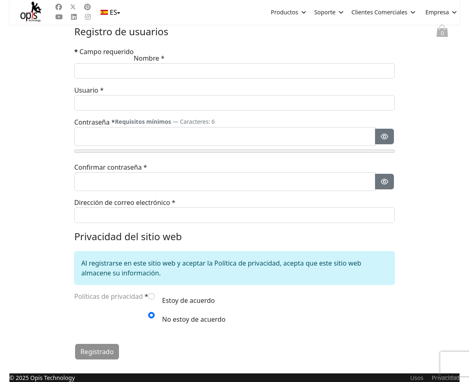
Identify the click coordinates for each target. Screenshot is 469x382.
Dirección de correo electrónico (124, 202)
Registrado (97, 351)
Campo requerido (104, 51)
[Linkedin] (74, 16)
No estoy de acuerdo (194, 319)
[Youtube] (59, 16)
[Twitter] (73, 6)
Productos (284, 12)
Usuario (89, 90)
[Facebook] (58, 6)
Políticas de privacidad (108, 296)
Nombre (149, 58)
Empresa (437, 12)
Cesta (442, 33)
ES (110, 12)
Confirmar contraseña (110, 167)
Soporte (325, 12)
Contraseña (94, 122)
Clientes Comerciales (379, 12)
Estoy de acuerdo (188, 300)
